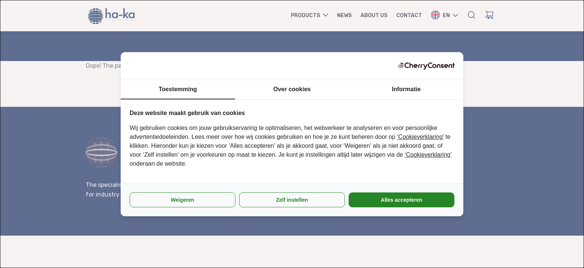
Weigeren (182, 200)
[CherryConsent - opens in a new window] (426, 66)
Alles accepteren (401, 200)
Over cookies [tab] (292, 89)
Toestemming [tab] (178, 89)
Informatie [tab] (406, 89)
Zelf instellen (292, 200)
